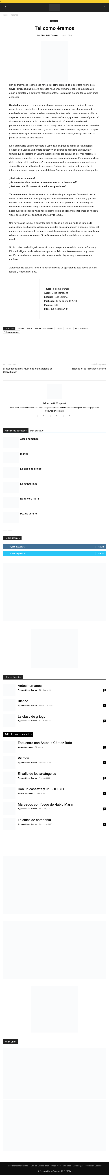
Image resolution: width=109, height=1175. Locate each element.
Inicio (5, 15)
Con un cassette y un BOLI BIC (41, 789)
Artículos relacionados (16, 430)
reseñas (68, 328)
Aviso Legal (78, 1165)
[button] (5, 7)
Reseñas (14, 15)
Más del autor (37, 430)
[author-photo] (54, 399)
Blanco (24, 453)
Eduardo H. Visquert (49, 35)
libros (29, 328)
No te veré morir (29, 498)
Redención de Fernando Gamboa (89, 368)
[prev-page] (5, 529)
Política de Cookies (93, 1165)
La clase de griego (30, 468)
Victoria (24, 758)
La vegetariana (28, 483)
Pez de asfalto (28, 513)
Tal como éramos (11, 332)
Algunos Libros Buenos (27, 690)
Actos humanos (29, 438)
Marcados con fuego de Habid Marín (45, 804)
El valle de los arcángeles (37, 774)
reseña (58, 328)
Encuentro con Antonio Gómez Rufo (45, 743)
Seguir (101, 547)
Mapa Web (56, 1165)
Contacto (67, 1165)
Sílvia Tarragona (81, 328)
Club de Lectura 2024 (40, 1165)
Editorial (20, 328)
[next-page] (10, 529)
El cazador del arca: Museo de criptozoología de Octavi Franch (27, 370)
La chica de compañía (34, 820)
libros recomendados (43, 328)
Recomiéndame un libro (17, 1165)
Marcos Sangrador (25, 747)
